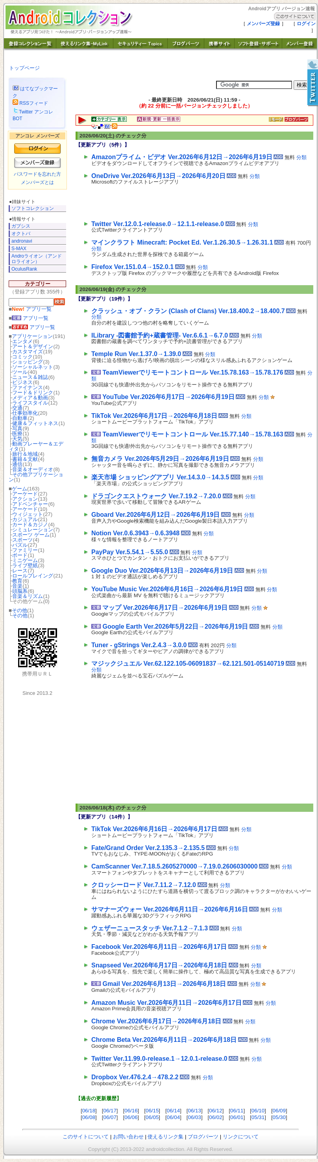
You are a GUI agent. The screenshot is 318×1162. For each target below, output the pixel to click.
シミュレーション (32, 530)
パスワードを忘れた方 (37, 174)
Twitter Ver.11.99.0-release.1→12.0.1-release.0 (159, 1058)
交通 (17, 408)
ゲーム (19, 489)
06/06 (130, 1117)
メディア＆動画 (30, 398)
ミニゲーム (25, 560)
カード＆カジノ (30, 524)
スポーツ (22, 540)
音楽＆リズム (27, 596)
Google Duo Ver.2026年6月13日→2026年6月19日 (162, 570)
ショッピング (27, 362)
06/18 (88, 1111)
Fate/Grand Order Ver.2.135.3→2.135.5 (148, 848)
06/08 (88, 1117)
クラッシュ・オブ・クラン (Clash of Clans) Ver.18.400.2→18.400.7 (188, 311)
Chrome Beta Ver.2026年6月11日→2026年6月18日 (164, 1039)
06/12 (215, 1111)
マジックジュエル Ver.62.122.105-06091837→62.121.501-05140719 (187, 663)
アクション (25, 499)
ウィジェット (27, 514)
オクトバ (20, 233)
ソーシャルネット (32, 367)
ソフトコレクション (32, 208)
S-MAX (18, 248)
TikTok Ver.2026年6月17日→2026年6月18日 (154, 415)
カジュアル (25, 519)
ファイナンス (27, 387)
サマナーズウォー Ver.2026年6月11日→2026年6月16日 (169, 909)
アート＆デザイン (32, 346)
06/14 (173, 1111)
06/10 (257, 1111)
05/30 (279, 1117)
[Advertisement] (183, 201)
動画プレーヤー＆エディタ (36, 446)
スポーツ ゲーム (31, 535)
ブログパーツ (203, 1137)
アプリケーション (32, 336)
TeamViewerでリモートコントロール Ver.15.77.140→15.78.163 (192, 434)
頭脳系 (20, 591)
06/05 (152, 1117)
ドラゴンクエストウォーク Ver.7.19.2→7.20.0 (156, 496)
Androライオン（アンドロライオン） (36, 258)
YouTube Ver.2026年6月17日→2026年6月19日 (168, 397)
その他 (19, 610)
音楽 (17, 586)
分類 (301, 157)
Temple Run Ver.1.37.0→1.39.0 (136, 354)
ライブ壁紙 (25, 565)
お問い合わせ (128, 1137)
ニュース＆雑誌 (30, 377)
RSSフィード (30, 103)
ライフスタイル (30, 403)
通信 (17, 464)
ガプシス (20, 226)
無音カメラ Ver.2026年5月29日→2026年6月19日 (160, 458)
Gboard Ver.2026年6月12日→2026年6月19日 (155, 514)
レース (20, 571)
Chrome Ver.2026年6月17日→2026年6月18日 (156, 1021)
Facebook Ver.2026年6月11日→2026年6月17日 (159, 946)
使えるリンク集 (165, 1137)
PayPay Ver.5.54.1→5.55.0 (129, 552)
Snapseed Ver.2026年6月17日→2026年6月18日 (159, 965)
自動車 (20, 418)
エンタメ (22, 341)
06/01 (236, 1117)
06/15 (152, 1111)
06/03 (194, 1117)
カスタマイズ (27, 352)
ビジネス (22, 382)
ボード (20, 555)
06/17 (109, 1111)
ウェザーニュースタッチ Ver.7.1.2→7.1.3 (149, 928)
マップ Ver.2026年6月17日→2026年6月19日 (164, 607)
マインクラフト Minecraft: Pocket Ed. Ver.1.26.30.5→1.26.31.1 (182, 242)
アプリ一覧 (32, 309)
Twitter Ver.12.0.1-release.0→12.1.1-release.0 (157, 224)
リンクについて (241, 1137)
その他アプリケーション (36, 477)
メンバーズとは (37, 182)
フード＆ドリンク (32, 392)
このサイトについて (86, 1137)
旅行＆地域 (25, 454)
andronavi (21, 241)
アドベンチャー (30, 504)
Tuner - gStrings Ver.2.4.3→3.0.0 (139, 645)
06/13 (194, 1111)
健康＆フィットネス (35, 423)
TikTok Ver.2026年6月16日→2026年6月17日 (154, 829)
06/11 (236, 1111)
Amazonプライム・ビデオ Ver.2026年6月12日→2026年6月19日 (181, 157)
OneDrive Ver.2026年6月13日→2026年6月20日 (158, 176)
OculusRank (24, 269)
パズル (20, 545)
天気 (17, 439)
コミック (22, 357)
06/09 (279, 1111)
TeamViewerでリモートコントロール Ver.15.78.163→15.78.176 (192, 372)
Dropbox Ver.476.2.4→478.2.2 (134, 1077)
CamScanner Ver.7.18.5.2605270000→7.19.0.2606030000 (174, 866)
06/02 (215, 1117)
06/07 (109, 1117)
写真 (17, 428)
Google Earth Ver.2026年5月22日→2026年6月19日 (175, 626)
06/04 (173, 1117)
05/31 (257, 1117)
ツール (20, 372)
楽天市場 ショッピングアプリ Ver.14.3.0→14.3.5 (160, 477)
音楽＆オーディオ (32, 469)
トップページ (24, 68)
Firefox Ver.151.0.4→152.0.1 (132, 267)
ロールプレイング (32, 576)
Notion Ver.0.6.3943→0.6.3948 (135, 533)
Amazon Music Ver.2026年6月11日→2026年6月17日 (166, 1002)
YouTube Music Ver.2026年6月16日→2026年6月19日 (167, 589)
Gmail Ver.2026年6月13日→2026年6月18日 (164, 983)
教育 (17, 581)
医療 (17, 433)
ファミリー (25, 550)
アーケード (25, 494)
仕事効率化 (25, 413)
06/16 (130, 1111)
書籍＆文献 (25, 459)
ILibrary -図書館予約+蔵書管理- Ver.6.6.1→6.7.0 (159, 335)
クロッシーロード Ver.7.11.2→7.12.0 (143, 885)
